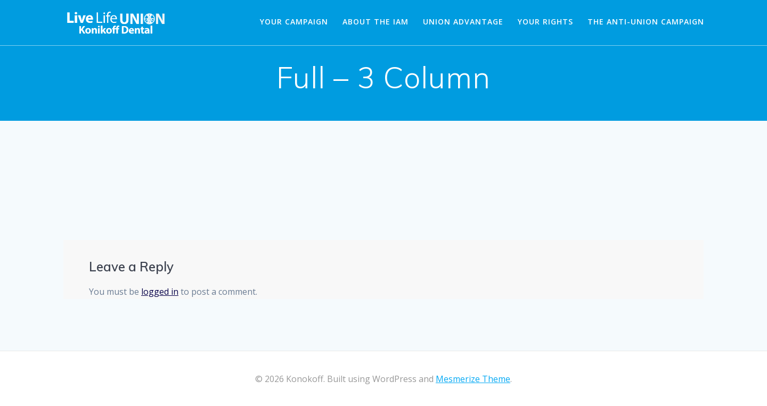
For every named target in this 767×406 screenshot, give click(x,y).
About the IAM (375, 21)
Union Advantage (463, 21)
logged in (159, 291)
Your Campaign (294, 21)
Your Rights (545, 21)
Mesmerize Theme (473, 379)
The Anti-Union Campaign (646, 21)
